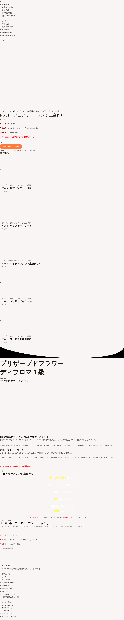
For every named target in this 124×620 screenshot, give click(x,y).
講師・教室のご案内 (9, 16)
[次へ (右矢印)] (9, 618)
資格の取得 (6, 10)
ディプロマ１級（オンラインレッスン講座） (21, 75)
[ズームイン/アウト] (3, 615)
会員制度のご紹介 (8, 7)
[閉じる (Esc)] (22, 615)
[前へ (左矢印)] (3, 618)
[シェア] (16, 615)
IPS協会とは (6, 4)
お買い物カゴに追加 (11, 111)
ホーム (4, 1)
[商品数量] (11, 106)
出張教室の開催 (7, 13)
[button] (9, 513)
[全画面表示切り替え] (9, 615)
